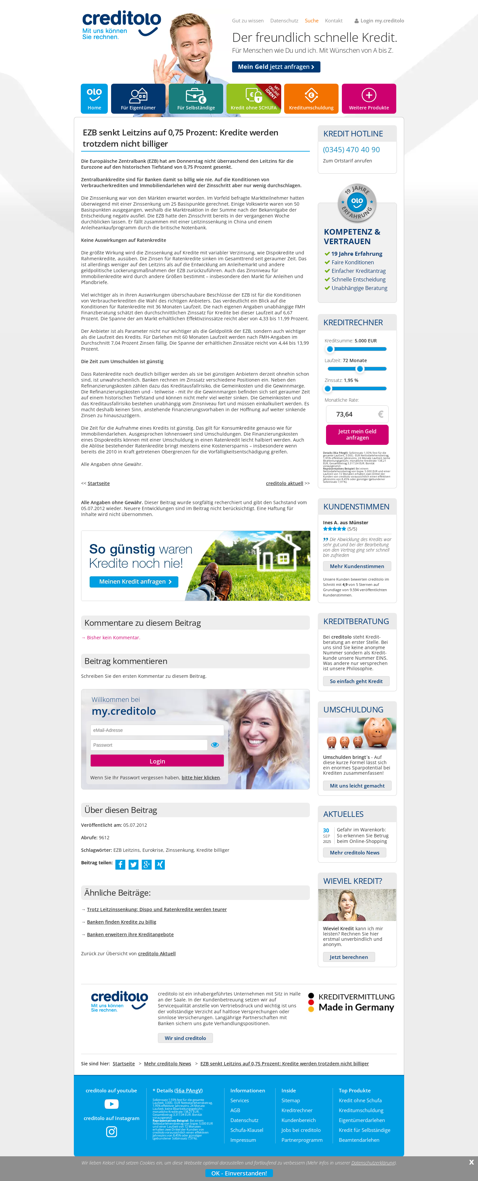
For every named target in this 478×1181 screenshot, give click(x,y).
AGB (235, 1110)
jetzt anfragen (276, 67)
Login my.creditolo (382, 20)
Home (94, 107)
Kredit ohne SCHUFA (254, 107)
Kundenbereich (299, 1120)
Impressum (243, 1140)
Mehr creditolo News (354, 852)
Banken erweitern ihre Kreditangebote (130, 934)
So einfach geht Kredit (356, 681)
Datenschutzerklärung (373, 1163)
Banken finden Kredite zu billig (121, 922)
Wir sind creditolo (185, 1038)
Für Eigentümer (138, 107)
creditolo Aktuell (157, 953)
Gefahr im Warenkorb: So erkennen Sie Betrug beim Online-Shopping (363, 835)
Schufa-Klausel (246, 1130)
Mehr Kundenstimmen (357, 566)
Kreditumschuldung (311, 107)
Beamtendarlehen (359, 1140)
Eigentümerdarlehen (362, 1120)
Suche (311, 20)
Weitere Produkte (369, 107)
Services (239, 1100)
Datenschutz (284, 20)
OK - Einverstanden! (239, 1173)
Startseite (99, 483)
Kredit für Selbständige (364, 1130)
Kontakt (334, 20)
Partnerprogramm (302, 1140)
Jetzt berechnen (349, 957)
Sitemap (291, 1100)
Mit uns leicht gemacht (357, 785)
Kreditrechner (297, 1110)
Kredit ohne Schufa (360, 1100)
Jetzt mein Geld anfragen (357, 434)
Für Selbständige (196, 107)
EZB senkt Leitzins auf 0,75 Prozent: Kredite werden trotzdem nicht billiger (284, 1063)
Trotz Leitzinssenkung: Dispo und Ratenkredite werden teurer (157, 909)
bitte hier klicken (201, 777)
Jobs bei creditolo (301, 1130)
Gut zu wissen (248, 20)
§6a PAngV (188, 1090)
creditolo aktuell (284, 483)
